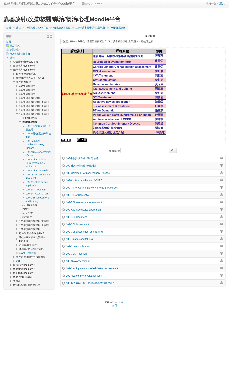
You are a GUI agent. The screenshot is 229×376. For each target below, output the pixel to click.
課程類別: (150, 36)
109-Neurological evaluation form (84, 275)
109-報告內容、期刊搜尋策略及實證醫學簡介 (90, 283)
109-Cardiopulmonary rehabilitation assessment (92, 268)
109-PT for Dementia (77, 195)
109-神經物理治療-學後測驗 (81, 165)
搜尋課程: (114, 151)
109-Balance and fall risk (79, 239)
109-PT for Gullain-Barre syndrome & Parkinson (92, 187)
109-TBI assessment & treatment (84, 202)
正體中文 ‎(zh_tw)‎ (92, 3)
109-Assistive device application (83, 209)
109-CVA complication (78, 246)
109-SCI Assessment (77, 224)
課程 (12, 57)
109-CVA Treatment (76, 253)
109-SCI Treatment (76, 217)
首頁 (8, 41)
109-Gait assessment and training (84, 231)
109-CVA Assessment (77, 261)
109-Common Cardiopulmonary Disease (88, 173)
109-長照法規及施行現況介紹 (82, 158)
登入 (222, 3)
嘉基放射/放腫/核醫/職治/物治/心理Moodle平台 (39, 3)
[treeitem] (29, 41)
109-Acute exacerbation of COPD (84, 180)
